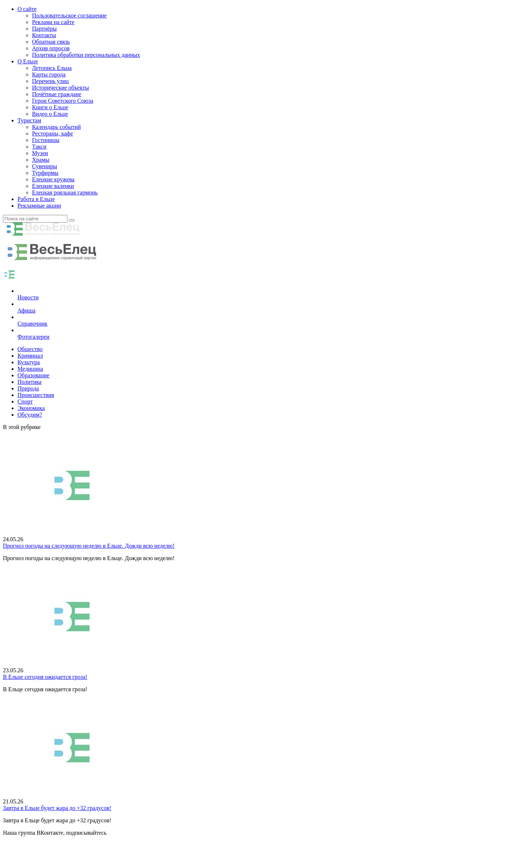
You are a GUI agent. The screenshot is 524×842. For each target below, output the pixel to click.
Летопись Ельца (52, 68)
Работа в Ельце (36, 199)
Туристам (29, 120)
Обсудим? (29, 415)
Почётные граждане (56, 94)
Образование (33, 375)
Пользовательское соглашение (69, 15)
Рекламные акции (39, 205)
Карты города (49, 74)
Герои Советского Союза (62, 101)
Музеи (40, 153)
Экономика (31, 408)
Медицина (30, 369)
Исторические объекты (60, 87)
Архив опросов (51, 48)
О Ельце (27, 61)
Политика (29, 382)
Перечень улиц (50, 81)
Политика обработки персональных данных (86, 55)
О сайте (27, 9)
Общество (30, 349)
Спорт (25, 401)
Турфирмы (45, 173)
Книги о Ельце (50, 107)
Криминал (30, 356)
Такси (39, 146)
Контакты (44, 35)
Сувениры (44, 166)
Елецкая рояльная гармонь (65, 192)
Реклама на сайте (53, 22)
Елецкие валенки (53, 186)
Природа (28, 388)
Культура (28, 362)
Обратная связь (51, 42)
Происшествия (35, 395)
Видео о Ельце (50, 114)
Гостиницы (45, 140)
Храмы (40, 160)
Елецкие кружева (53, 179)
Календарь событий (56, 127)
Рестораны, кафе (52, 133)
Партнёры (44, 28)
